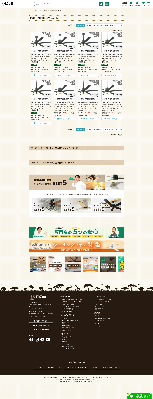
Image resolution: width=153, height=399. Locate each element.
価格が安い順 (98, 25)
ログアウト (65, 342)
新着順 (89, 25)
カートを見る (65, 344)
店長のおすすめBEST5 (68, 311)
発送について (65, 323)
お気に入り (137, 4)
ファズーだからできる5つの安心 (71, 306)
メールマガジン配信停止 (69, 349)
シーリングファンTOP (36, 11)
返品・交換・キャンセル (69, 328)
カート (143, 4)
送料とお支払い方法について (70, 320)
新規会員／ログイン (67, 337)
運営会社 (97, 316)
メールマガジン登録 (67, 346)
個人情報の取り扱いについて (103, 318)
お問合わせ (131, 4)
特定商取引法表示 (67, 330)
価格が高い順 (109, 25)
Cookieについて (99, 320)
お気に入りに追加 (41, 75)
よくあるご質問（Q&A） (69, 309)
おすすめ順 (119, 25)
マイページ (125, 4)
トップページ (99, 324)
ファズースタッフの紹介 (102, 302)
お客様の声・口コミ (100, 306)
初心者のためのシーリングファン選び (72, 299)
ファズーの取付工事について (70, 304)
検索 (100, 3)
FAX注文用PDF (66, 325)
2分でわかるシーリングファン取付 (71, 302)
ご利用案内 (65, 318)
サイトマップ (99, 326)
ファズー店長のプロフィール (103, 299)
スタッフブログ (99, 304)
